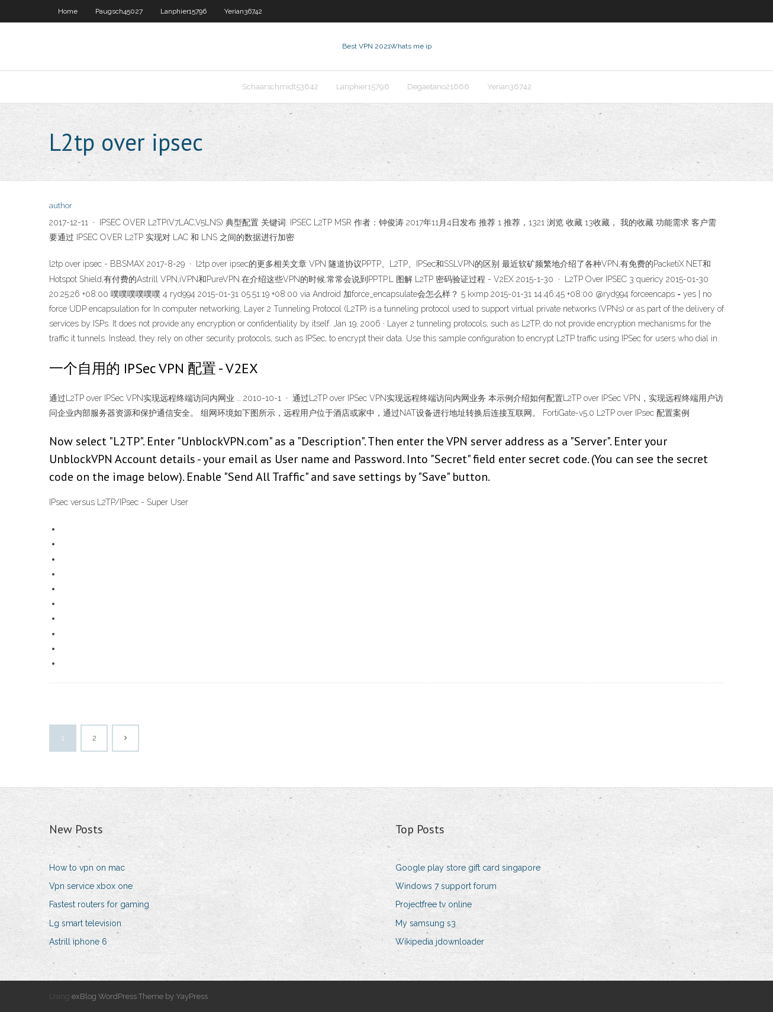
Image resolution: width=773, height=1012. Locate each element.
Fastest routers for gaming (99, 904)
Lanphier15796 (183, 11)
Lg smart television (85, 923)
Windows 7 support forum (446, 886)
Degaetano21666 (438, 86)
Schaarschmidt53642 (280, 86)
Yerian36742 (243, 11)
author (60, 205)
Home (68, 11)
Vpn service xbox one (91, 886)
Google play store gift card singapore (467, 867)
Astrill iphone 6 (78, 941)
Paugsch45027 (119, 11)
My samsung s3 (425, 923)
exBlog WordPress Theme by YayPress (140, 996)
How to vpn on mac (87, 867)
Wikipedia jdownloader (439, 941)
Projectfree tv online (433, 904)
